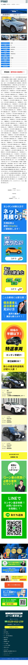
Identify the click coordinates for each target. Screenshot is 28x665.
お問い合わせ (6, 647)
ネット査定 (6, 643)
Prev (3, 25)
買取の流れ (6, 637)
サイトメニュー (7, 655)
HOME (5, 630)
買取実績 (5, 639)
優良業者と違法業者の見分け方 (10, 651)
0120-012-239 (15, 621)
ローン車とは (6, 633)
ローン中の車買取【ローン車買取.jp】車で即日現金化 (12, 658)
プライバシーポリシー (8, 653)
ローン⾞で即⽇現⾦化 (8, 635)
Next (25, 25)
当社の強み (6, 632)
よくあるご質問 (7, 645)
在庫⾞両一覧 (6, 641)
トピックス (6, 649)
